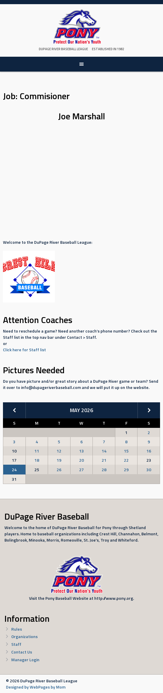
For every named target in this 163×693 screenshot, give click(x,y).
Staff (16, 644)
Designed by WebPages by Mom (35, 687)
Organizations (24, 636)
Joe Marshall (81, 116)
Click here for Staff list (24, 349)
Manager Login (25, 659)
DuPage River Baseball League (63, 49)
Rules (16, 629)
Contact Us (21, 652)
